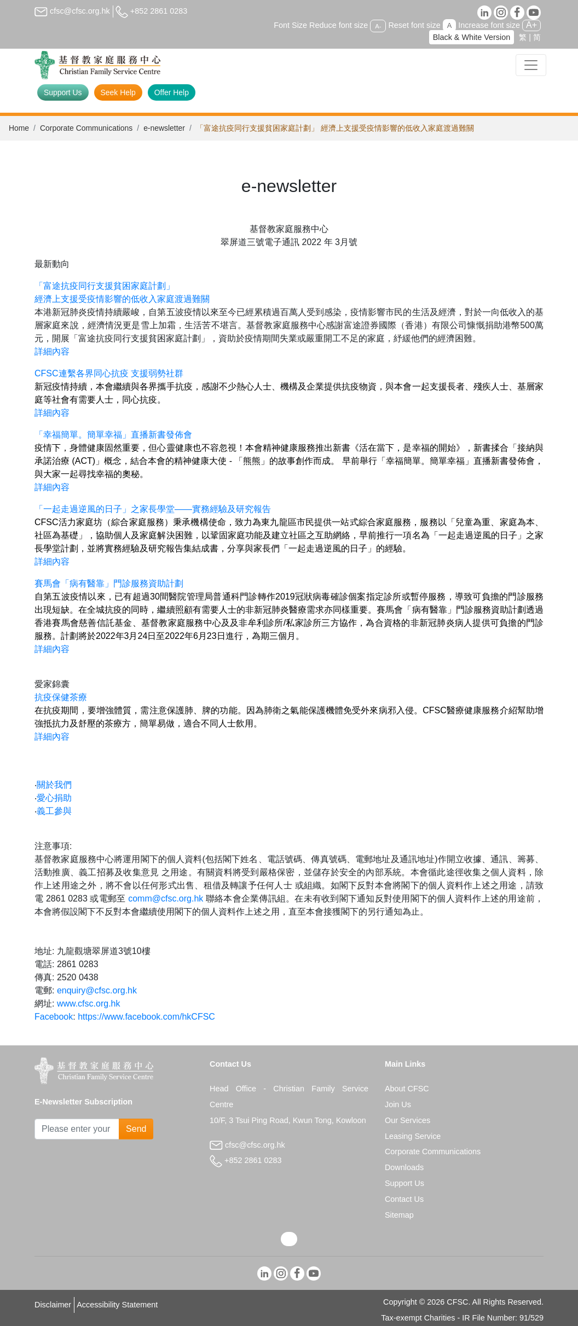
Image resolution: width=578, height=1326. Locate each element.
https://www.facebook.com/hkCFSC (146, 1016)
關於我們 (54, 784)
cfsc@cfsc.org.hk (72, 11)
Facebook (53, 1016)
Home (19, 128)
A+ (531, 25)
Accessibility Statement (117, 1304)
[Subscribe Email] (76, 1129)
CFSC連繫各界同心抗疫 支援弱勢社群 (110, 373)
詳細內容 (52, 351)
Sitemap (399, 1215)
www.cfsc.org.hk (88, 1003)
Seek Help (118, 92)
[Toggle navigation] (531, 65)
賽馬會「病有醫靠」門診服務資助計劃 (110, 583)
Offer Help (171, 92)
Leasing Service (413, 1136)
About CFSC (407, 1088)
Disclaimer (52, 1304)
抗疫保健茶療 (60, 697)
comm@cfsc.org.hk (165, 898)
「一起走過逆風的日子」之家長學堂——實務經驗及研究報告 (152, 509)
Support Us (63, 92)
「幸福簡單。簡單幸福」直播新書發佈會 (113, 434)
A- (378, 25)
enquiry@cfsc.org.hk (97, 990)
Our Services (407, 1120)
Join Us (398, 1104)
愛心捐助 (54, 797)
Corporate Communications (86, 128)
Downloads (404, 1167)
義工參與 (54, 811)
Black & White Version (472, 37)
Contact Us (404, 1199)
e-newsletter (164, 128)
